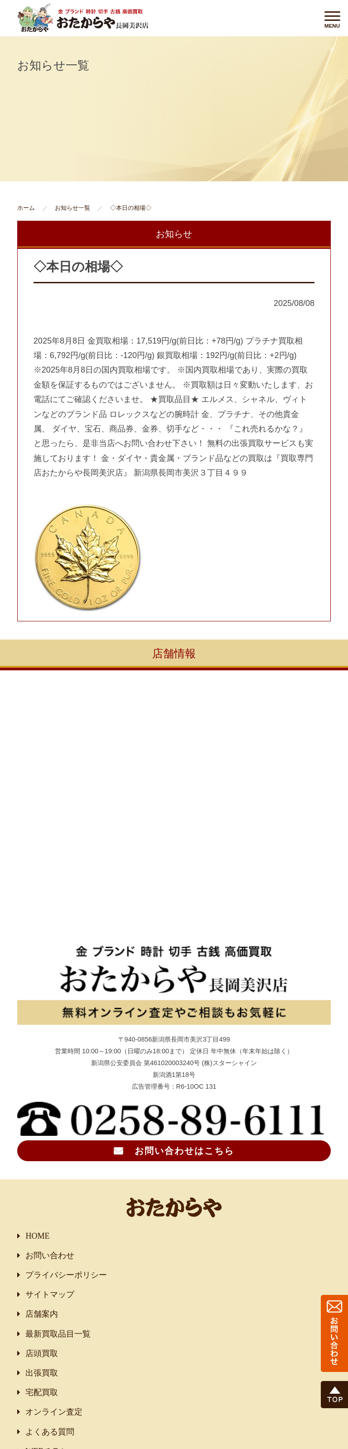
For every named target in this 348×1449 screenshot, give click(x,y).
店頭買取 (41, 1353)
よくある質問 (49, 1431)
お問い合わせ (49, 1255)
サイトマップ (49, 1294)
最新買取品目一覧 (58, 1333)
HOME (37, 1236)
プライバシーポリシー (66, 1274)
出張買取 (41, 1372)
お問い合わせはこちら (184, 1151)
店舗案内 (41, 1313)
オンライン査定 (53, 1411)
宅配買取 (41, 1392)
